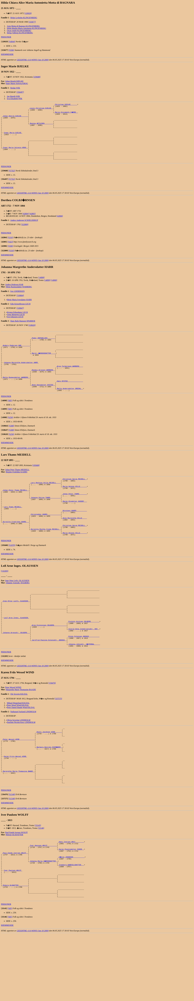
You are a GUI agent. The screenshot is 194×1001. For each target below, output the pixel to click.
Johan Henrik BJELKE (14, 81)
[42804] (26, 225)
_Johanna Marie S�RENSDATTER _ (43, 920)
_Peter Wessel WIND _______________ (18, 787)
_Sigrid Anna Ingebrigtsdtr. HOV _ (83, 671)
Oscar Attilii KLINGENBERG (19, 30)
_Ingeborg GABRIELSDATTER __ (71, 925)
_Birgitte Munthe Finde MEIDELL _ (45, 562)
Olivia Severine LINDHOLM (18, 765)
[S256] (10, 440)
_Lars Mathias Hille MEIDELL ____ (45, 506)
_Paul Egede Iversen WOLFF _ (15, 911)
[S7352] (12, 182)
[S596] (11, 50)
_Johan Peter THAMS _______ (74, 519)
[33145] (38, 881)
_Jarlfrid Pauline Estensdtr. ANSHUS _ (49, 684)
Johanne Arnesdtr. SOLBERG (18, 617)
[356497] (20, 92)
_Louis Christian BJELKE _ (41, 109)
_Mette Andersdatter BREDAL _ (69, 410)
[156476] (52, 728)
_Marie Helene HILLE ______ (74, 510)
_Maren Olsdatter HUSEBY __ (74, 528)
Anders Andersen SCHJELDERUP (24, 231)
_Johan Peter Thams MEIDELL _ (15, 515)
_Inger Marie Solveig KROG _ (15, 156)
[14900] (54, 291)
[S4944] (12, 42)
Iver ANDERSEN (17, 302)
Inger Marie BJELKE (13, 138)
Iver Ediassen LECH (15, 328)
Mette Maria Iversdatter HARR (19, 311)
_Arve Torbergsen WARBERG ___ (69, 383)
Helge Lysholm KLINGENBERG (23, 18)
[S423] (10, 253)
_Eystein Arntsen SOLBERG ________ (83, 662)
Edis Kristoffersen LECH (20, 315)
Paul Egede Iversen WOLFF (16, 889)
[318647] (20, 319)
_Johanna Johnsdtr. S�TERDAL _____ (84, 689)
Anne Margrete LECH (16, 326)
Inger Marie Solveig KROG (17, 83)
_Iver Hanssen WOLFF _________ (43, 903)
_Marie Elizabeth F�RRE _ (66, 114)
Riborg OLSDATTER (14, 891)
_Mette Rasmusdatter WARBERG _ (16, 397)
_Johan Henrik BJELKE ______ (15, 118)
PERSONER (6, 37)
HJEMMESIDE (7, 54)
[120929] (28, 13)
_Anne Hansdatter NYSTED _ (43, 406)
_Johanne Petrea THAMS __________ (45, 524)
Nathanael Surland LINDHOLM (23, 757)
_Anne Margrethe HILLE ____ (74, 548)
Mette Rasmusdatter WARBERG (19, 298)
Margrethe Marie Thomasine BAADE (21, 734)
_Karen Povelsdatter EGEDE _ (71, 907)
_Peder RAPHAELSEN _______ (43, 350)
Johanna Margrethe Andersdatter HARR (21, 379)
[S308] (11, 448)
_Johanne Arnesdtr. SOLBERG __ (16, 675)
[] (4, 42)
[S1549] (12, 850)
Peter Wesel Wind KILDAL (18, 750)
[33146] (41, 884)
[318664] (20, 307)
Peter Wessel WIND (13, 732)
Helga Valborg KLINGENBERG (20, 33)
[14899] (47, 291)
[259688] (36, 77)
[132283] (4, 605)
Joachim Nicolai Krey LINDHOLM (21, 767)
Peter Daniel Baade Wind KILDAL (21, 752)
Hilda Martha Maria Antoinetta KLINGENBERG (26, 28)
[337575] (58, 744)
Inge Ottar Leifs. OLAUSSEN (17, 614)
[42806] (60, 227)
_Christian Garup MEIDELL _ (74, 501)
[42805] (32, 225)
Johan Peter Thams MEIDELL (17, 492)
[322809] (24, 236)
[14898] (41, 289)
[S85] (10, 423)
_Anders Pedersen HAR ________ (16, 359)
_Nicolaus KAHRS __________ (74, 539)
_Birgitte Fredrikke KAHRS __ (15, 553)
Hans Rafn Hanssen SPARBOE (22, 332)
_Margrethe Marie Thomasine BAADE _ (18, 825)
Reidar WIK (15, 88)
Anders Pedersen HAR (14, 296)
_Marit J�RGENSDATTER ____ (43, 368)
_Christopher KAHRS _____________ (45, 544)
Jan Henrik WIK (13, 96)
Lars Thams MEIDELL (13, 535)
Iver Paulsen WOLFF (13, 932)
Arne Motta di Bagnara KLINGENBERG (23, 26)
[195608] (36, 488)
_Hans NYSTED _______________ (69, 401)
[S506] (10, 257)
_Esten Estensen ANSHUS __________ (83, 680)
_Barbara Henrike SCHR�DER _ (49, 796)
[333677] (32, 22)
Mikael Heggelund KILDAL (18, 748)
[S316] (10, 249)
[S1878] (12, 579)
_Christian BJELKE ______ (65, 105)
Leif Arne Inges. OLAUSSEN (16, 657)
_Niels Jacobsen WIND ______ (49, 778)
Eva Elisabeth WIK (14, 99)
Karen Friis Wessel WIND (15, 807)
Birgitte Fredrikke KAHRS (16, 494)
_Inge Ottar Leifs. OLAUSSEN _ (16, 637)
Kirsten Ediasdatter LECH (17, 323)
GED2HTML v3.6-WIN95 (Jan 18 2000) (33, 60)
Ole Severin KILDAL (19, 739)
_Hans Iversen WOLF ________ (71, 898)
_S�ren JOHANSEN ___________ (71, 916)
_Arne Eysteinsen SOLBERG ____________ (49, 666)
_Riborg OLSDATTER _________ (15, 949)
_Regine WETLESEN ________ (41, 127)
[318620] (32, 336)
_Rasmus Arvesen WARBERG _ (43, 388)
